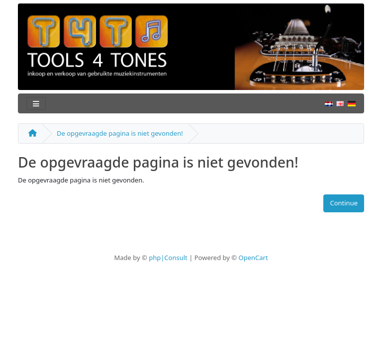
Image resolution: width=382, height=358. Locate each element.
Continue (344, 202)
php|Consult (168, 257)
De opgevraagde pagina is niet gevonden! (120, 133)
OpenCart (253, 257)
